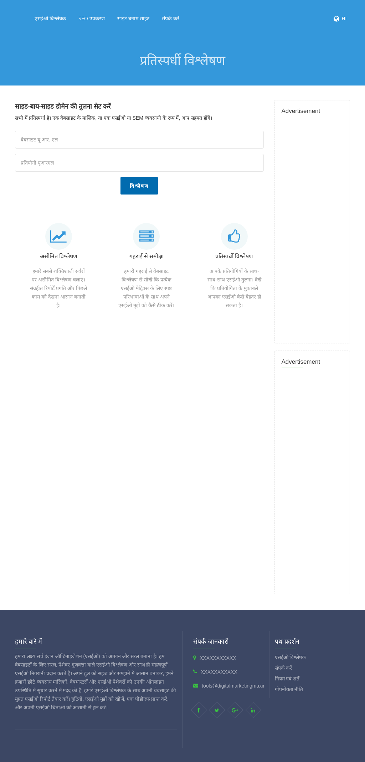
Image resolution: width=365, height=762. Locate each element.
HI (343, 18)
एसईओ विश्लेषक (50, 18)
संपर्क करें (170, 18)
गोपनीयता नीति (289, 689)
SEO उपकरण (91, 18)
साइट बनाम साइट (133, 18)
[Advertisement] (143, 341)
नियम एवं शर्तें (287, 678)
